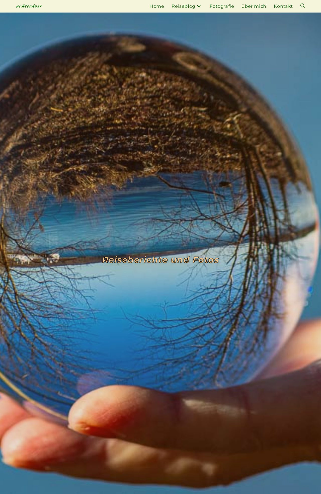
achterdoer (29, 6)
